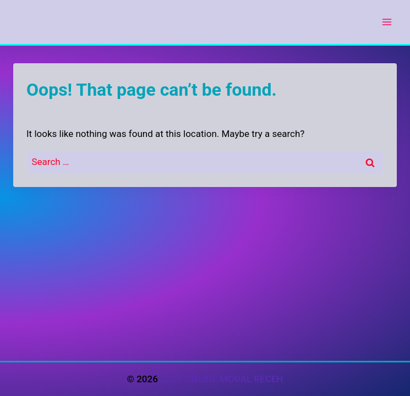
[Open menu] (386, 21)
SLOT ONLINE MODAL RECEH (221, 378)
